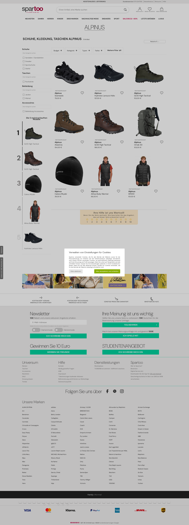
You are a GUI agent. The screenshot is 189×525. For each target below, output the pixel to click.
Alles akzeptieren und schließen (107, 271)
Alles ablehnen (76, 271)
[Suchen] (125, 10)
